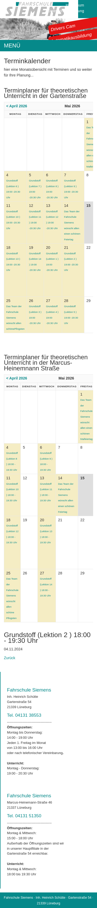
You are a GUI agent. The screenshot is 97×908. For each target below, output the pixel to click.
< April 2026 (16, 106)
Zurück (9, 658)
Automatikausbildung (71, 38)
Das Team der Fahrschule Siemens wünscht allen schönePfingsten (15, 317)
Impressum (75, 5)
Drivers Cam (63, 27)
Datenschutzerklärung (66, 11)
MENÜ (12, 45)
